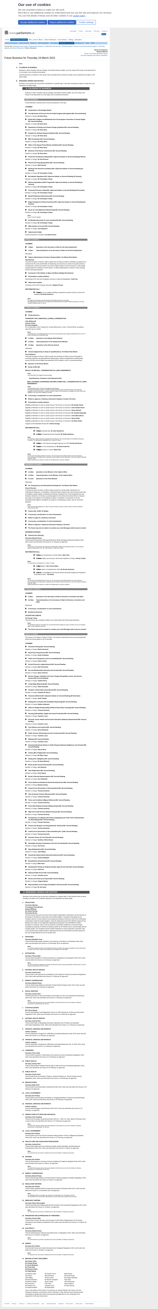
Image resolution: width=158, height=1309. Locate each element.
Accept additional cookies (32, 22)
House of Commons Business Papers (96, 53)
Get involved (62, 40)
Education (78, 40)
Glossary (14, 1303)
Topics (93, 43)
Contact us (105, 31)
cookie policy (79, 15)
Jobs (42, 1303)
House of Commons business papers (85, 46)
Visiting (70, 40)
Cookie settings (86, 22)
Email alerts (88, 31)
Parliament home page (20, 46)
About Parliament (50, 40)
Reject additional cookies (62, 22)
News (87, 43)
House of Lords (24, 43)
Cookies (81, 31)
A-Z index (7, 1303)
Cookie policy (79, 1303)
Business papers (67, 46)
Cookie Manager (89, 1303)
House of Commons (11, 43)
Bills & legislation (43, 43)
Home (7, 40)
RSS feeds (97, 31)
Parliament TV (79, 43)
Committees (54, 43)
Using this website (51, 1303)
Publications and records (52, 46)
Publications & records (67, 43)
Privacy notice (69, 1303)
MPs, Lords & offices (36, 40)
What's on (33, 43)
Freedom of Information (33, 1303)
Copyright (60, 1303)
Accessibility (73, 31)
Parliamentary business (19, 40)
